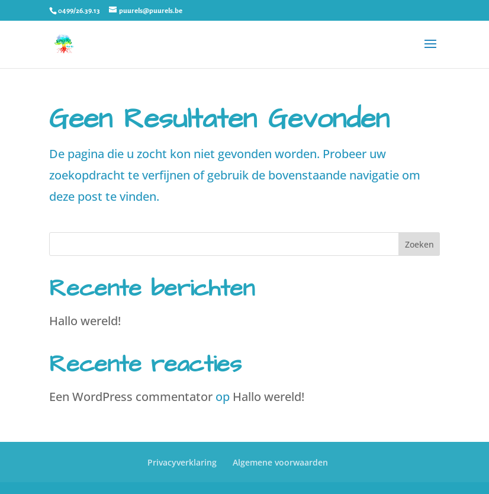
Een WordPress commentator (131, 397)
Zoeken (419, 244)
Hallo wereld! (85, 321)
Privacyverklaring (182, 462)
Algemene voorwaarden (280, 462)
